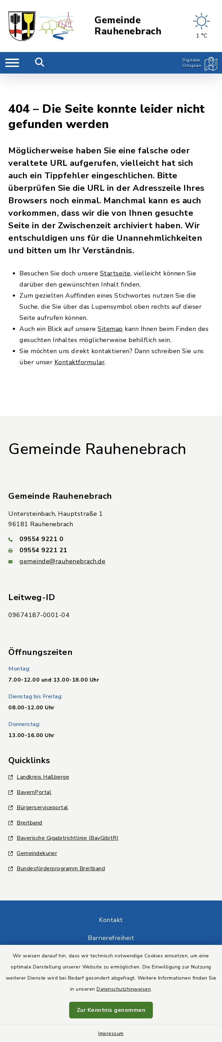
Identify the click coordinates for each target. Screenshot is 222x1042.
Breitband (25, 795)
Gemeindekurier (32, 825)
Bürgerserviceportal (38, 780)
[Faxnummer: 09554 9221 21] (111, 522)
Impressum (111, 1033)
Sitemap (110, 301)
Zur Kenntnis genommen (111, 1010)
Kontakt (111, 892)
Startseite (115, 245)
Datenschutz (111, 928)
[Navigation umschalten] (12, 62)
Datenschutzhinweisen (124, 989)
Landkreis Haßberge (38, 749)
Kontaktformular (80, 334)
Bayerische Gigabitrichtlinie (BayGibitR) (63, 810)
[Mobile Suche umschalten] (40, 63)
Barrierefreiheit (111, 910)
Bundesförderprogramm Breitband (56, 841)
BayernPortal (29, 764)
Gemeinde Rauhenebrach (127, 26)
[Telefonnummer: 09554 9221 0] (111, 511)
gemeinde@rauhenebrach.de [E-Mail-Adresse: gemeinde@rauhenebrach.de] (62, 533)
